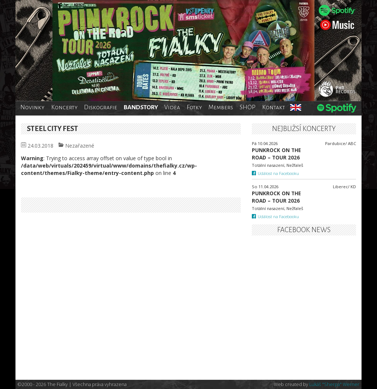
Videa (172, 107)
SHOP (248, 107)
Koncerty (64, 107)
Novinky (32, 107)
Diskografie (100, 107)
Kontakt (273, 107)
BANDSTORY (141, 107)
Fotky (194, 107)
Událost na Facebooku (275, 173)
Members (220, 107)
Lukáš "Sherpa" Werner (334, 384)
